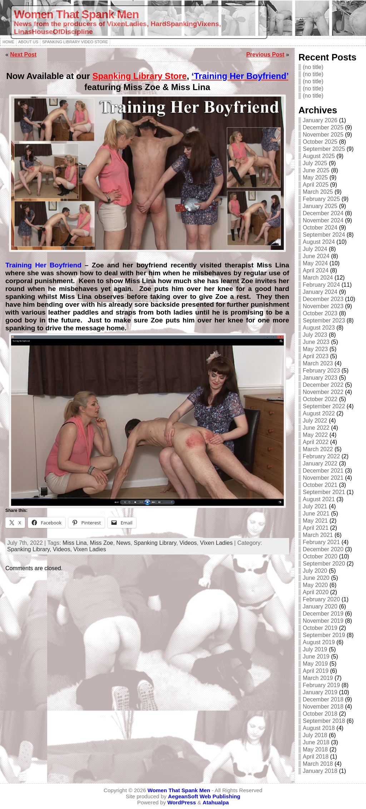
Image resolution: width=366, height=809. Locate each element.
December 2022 (323, 385)
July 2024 (315, 249)
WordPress (181, 802)
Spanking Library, (30, 549)
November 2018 (323, 707)
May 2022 (315, 435)
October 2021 (320, 485)
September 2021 (324, 492)
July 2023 (315, 335)
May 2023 (315, 349)
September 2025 (324, 149)
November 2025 (323, 135)
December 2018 (323, 699)
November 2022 (323, 392)
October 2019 (320, 628)
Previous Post (265, 54)
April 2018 (315, 757)
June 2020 (316, 578)
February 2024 (321, 285)
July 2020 (315, 571)
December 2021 (323, 471)
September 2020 (324, 564)
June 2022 (316, 428)
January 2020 (320, 606)
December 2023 (323, 299)
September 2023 (324, 320)
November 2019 (323, 621)
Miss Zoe (101, 543)
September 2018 (324, 721)
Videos (188, 543)
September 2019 (324, 635)
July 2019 (315, 649)
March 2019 (318, 678)
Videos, (63, 549)
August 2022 (319, 413)
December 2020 (323, 549)
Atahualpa (216, 802)
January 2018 (320, 771)
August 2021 (319, 499)
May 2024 (315, 263)
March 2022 (318, 449)
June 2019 (316, 656)
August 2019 (319, 642)
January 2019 (320, 692)
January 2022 (320, 463)
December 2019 (323, 614)
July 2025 (315, 163)
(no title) (313, 67)
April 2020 (315, 592)
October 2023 (320, 313)
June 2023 (316, 342)
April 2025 (315, 185)
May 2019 (315, 664)
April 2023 (315, 356)
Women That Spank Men (76, 14)
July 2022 (315, 421)
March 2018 (318, 764)
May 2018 (315, 749)
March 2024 (318, 278)
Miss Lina (75, 543)
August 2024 (319, 242)
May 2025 (315, 177)
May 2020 (315, 585)
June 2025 (316, 170)
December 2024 (323, 213)
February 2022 (321, 456)
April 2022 (315, 442)
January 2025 (320, 206)
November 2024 (323, 220)
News (123, 543)
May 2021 (315, 521)
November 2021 (323, 478)
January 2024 (320, 292)
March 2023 (318, 363)
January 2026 (320, 120)
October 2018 (320, 714)
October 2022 (320, 399)
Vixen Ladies (216, 543)
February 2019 (321, 685)
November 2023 (323, 306)
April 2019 (315, 671)
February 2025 (321, 199)
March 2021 (318, 535)
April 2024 (315, 270)
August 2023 (319, 328)
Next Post (23, 54)
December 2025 (323, 127)
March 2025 (318, 192)
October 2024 (320, 228)
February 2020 (321, 599)
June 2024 (316, 256)
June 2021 (316, 513)
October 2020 (320, 556)
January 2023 (320, 378)
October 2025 (320, 142)
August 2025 (319, 156)
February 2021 (321, 542)
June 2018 (316, 742)
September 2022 (324, 406)
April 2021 (315, 528)
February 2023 (321, 370)
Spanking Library (155, 543)
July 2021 (315, 506)
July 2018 (315, 735)
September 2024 (324, 235)
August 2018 (319, 728)
